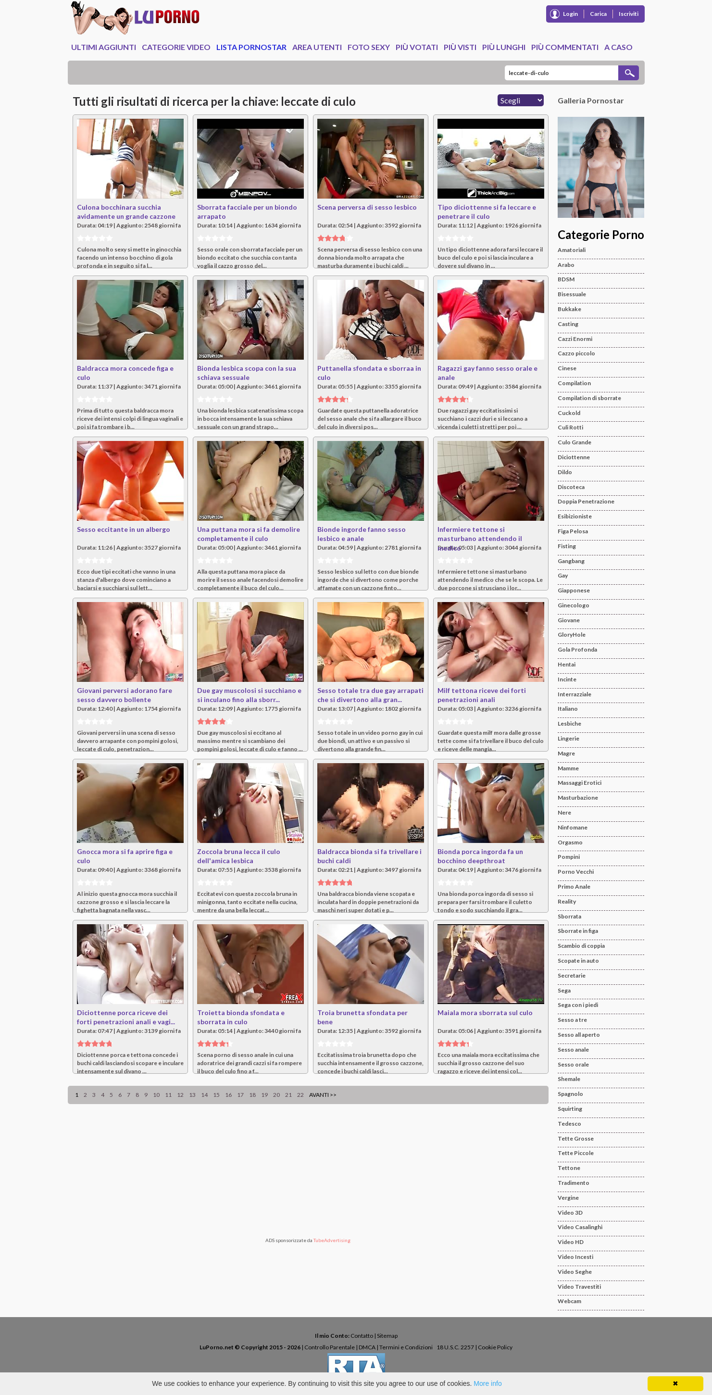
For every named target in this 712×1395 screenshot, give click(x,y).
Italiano (568, 708)
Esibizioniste (575, 516)
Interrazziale (574, 694)
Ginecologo (573, 605)
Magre (566, 753)
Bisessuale (572, 294)
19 (264, 1094)
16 (228, 1094)
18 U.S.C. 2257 (455, 1347)
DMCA (367, 1347)
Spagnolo (570, 1093)
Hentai (566, 664)
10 (156, 1094)
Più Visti (460, 46)
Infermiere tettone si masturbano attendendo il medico (479, 538)
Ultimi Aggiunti (103, 46)
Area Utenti (317, 46)
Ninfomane (572, 827)
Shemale (569, 1078)
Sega (564, 990)
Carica (598, 13)
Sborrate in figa (578, 930)
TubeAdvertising (331, 1240)
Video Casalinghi (580, 1227)
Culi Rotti (570, 427)
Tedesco (569, 1123)
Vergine (568, 1197)
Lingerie (568, 738)
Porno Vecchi (576, 871)
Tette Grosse (576, 1138)
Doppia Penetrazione (586, 501)
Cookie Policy (495, 1347)
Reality (567, 901)
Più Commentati (565, 46)
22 (300, 1094)
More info (487, 1383)
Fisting (567, 546)
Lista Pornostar (251, 46)
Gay (563, 575)
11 (168, 1094)
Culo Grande (574, 442)
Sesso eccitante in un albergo (123, 529)
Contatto (361, 1335)
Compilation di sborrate (589, 398)
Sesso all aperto (579, 1034)
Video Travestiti (579, 1286)
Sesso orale (573, 1064)
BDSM (566, 279)
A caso (618, 46)
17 (240, 1094)
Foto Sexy (369, 46)
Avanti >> (323, 1094)
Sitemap (387, 1335)
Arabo (566, 264)
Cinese (567, 368)
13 (192, 1094)
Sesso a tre (572, 1019)
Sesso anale (573, 1049)
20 (276, 1094)
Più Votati (417, 46)
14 (204, 1094)
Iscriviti (628, 13)
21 (288, 1094)
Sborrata (569, 916)
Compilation (574, 383)
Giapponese (574, 590)
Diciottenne (574, 457)
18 (252, 1094)
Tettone (569, 1167)
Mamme (568, 768)
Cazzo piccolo (576, 353)
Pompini (569, 856)
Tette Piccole (576, 1152)
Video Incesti (575, 1256)
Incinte (567, 679)
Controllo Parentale (329, 1347)
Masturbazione (578, 797)
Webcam (569, 1301)
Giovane (569, 620)
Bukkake (569, 309)
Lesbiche (569, 723)
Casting (568, 323)
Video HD (571, 1241)
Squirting (570, 1108)
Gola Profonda (577, 649)
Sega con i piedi (578, 1004)
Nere (564, 812)
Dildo (565, 472)
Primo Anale (574, 886)
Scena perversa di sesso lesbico (367, 207)
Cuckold (569, 412)
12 (180, 1094)
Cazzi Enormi (575, 338)
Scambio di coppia (581, 945)
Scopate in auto (578, 960)
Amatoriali (572, 249)
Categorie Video (176, 46)
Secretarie (572, 975)
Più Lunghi (503, 46)
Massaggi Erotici (579, 782)
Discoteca (571, 486)
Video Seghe (575, 1271)
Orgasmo (570, 842)
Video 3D (570, 1212)
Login (570, 13)
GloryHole (572, 634)
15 (216, 1094)
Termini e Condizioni (406, 1347)
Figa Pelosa (573, 531)
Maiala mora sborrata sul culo (485, 1012)
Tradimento (573, 1182)
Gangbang (571, 561)
